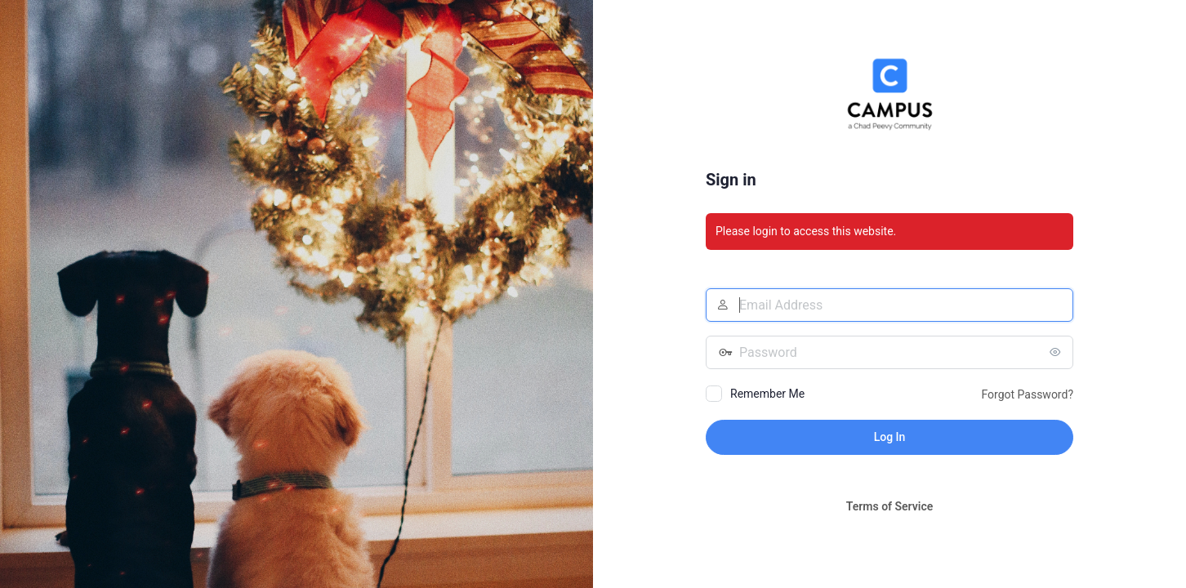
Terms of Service (889, 506)
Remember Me (767, 393)
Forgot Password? (1027, 394)
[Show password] (1057, 352)
